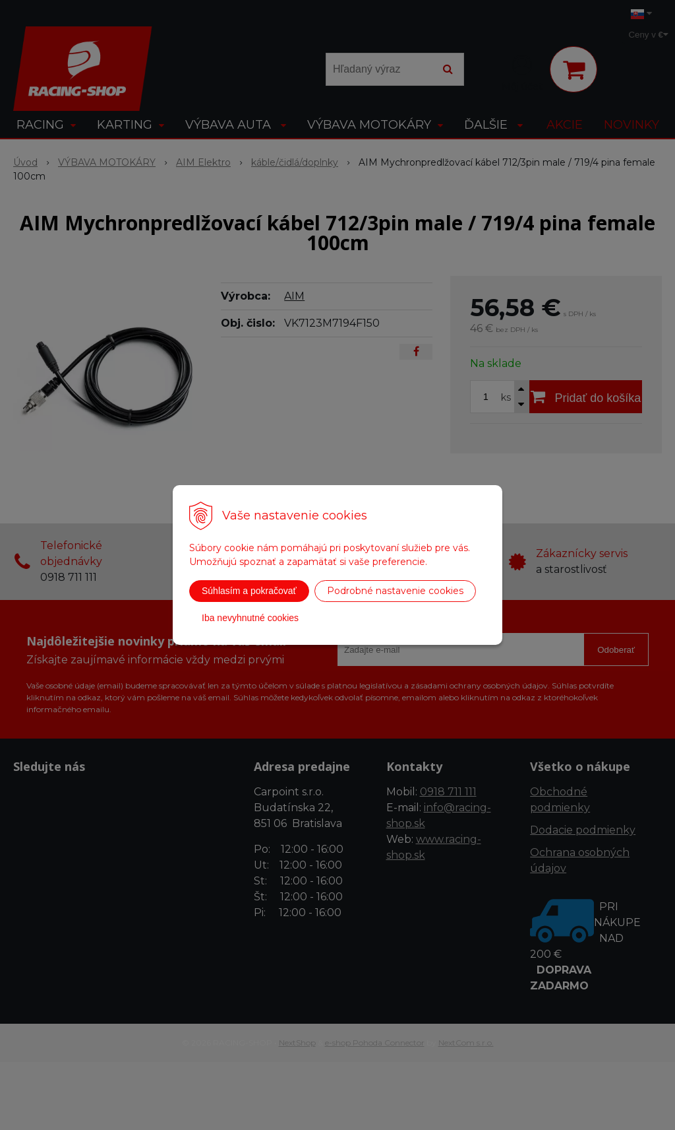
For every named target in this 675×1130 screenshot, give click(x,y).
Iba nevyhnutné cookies (250, 618)
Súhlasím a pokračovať (249, 590)
